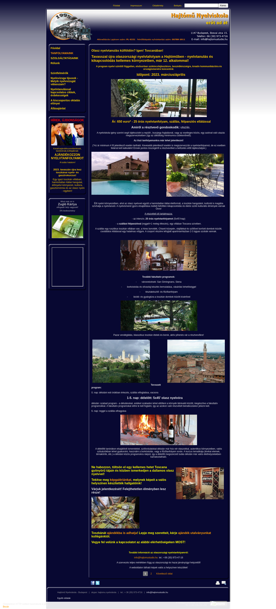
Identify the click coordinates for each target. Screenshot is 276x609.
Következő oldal (164, 573)
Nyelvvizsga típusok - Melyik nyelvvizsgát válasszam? (64, 81)
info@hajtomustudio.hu (146, 557)
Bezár (6, 606)
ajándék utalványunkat (194, 533)
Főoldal (116, 5)
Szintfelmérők (59, 73)
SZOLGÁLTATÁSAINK (64, 58)
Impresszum (136, 5)
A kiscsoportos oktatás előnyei (65, 102)
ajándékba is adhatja (122, 533)
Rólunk (55, 63)
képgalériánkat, (121, 479)
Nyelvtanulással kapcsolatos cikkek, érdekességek (63, 92)
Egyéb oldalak (64, 598)
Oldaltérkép (158, 5)
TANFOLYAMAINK (62, 53)
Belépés (178, 5)
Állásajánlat (58, 108)
